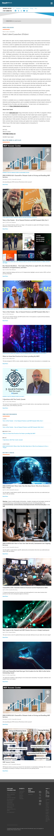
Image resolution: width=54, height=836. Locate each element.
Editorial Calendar (11, 797)
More (36, 8)
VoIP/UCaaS (34, 217)
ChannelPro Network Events (22, 792)
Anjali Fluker (13, 675)
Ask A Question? (10, 812)
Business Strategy (7, 172)
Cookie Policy (47, 812)
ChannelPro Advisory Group (10, 803)
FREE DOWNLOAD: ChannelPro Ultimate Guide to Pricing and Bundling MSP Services (26, 176)
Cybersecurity (26, 8)
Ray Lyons (11, 314)
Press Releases (8, 27)
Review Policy (47, 803)
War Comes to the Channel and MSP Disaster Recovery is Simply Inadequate (26, 630)
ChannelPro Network (16, 179)
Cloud (4, 217)
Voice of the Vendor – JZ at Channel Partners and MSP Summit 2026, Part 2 (25, 220)
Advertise (30, 794)
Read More (5, 184)
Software (5, 263)
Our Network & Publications (10, 800)
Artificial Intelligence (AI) (9, 261)
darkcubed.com (13, 113)
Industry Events (10, 217)
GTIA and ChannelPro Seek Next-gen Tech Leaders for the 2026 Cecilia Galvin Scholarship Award (26, 672)
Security (48, 261)
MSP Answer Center (24, 172)
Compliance (18, 8)
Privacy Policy (47, 809)
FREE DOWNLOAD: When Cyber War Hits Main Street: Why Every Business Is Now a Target (25, 446)
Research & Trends (41, 261)
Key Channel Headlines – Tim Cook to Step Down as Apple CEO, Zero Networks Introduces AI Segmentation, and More (27, 266)
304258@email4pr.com (9, 134)
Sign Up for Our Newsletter (10, 806)
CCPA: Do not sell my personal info (48, 818)
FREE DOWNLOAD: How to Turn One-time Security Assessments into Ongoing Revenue (26, 544)
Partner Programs (27, 217)
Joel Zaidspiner (12, 222)
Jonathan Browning (13, 589)
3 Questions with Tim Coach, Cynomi (14, 399)
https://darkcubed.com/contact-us (19, 106)
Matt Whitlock (12, 269)
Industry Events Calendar (21, 797)
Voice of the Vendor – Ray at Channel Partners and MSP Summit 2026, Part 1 (26, 312)
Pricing (31, 8)
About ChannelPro (11, 792)
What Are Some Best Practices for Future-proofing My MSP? (21, 356)
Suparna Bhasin (12, 632)
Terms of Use (47, 806)
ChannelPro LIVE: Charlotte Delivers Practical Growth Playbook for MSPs (25, 587)
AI (13, 8)
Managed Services (16, 172)
